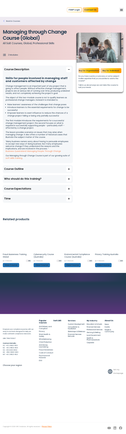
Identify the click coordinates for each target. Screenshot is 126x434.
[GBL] (28, 261)
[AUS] (59, 261)
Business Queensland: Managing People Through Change (32, 151)
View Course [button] (11, 264)
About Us (109, 320)
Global (27, 43)
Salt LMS (57, 320)
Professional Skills (44, 43)
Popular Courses (43, 321)
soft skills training (13, 158)
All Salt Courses (12, 43)
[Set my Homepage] (110, 368)
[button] (121, 10)
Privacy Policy (46, 424)
